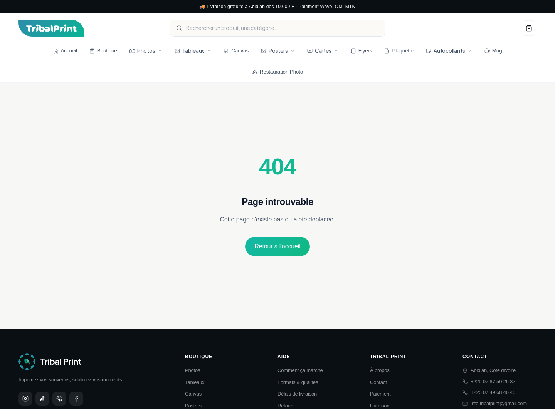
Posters (278, 50)
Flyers (361, 51)
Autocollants (449, 50)
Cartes (322, 50)
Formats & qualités (298, 382)
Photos (146, 50)
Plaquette (398, 51)
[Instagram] (25, 399)
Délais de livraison (297, 394)
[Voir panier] (528, 28)
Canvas (236, 51)
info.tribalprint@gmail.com (494, 403)
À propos (380, 370)
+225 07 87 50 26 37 (488, 381)
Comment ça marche (300, 370)
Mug (493, 51)
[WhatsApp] (59, 399)
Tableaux (193, 50)
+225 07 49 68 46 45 (488, 392)
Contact (378, 382)
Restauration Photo (277, 72)
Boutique (103, 51)
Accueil (65, 51)
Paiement (380, 394)
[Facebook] (76, 399)
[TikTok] (42, 399)
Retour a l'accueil (277, 246)
